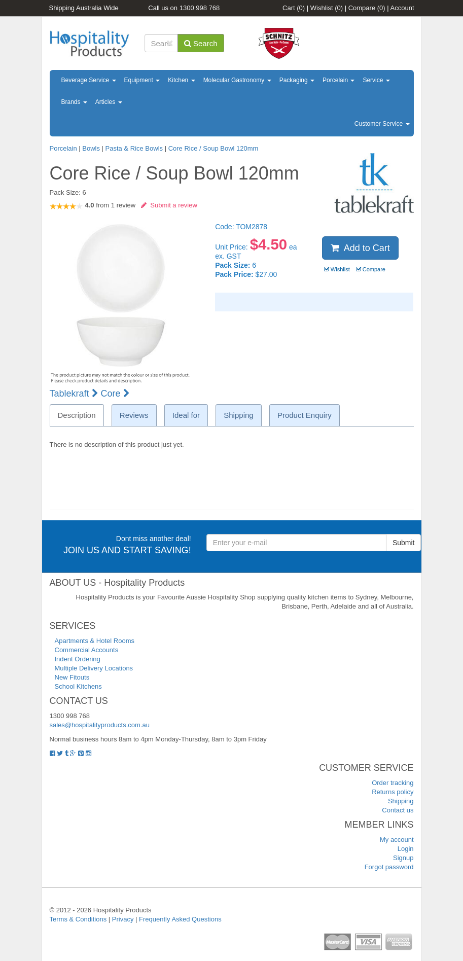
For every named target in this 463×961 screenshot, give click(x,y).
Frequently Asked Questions (180, 919)
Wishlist (326, 8)
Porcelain (338, 80)
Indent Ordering (77, 659)
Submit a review (169, 205)
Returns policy (392, 792)
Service (376, 80)
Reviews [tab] (134, 415)
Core (115, 393)
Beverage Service (88, 80)
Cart (293, 8)
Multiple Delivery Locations (94, 668)
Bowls (91, 148)
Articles (108, 101)
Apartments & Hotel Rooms (95, 641)
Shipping (401, 801)
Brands (74, 101)
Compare (366, 8)
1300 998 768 (200, 8)
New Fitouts (72, 677)
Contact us (397, 810)
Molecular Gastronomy (237, 80)
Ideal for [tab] (186, 415)
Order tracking (392, 783)
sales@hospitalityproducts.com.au (100, 725)
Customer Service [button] (382, 123)
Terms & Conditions (78, 919)
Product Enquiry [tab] (304, 415)
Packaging (296, 80)
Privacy (123, 919)
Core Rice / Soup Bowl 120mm (213, 148)
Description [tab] (77, 415)
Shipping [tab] (238, 415)
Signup (403, 858)
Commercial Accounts (87, 650)
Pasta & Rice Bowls (134, 148)
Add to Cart (360, 248)
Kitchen (181, 80)
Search (201, 43)
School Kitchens (78, 686)
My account (396, 839)
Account (402, 8)
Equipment (142, 80)
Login (406, 848)
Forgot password (389, 867)
